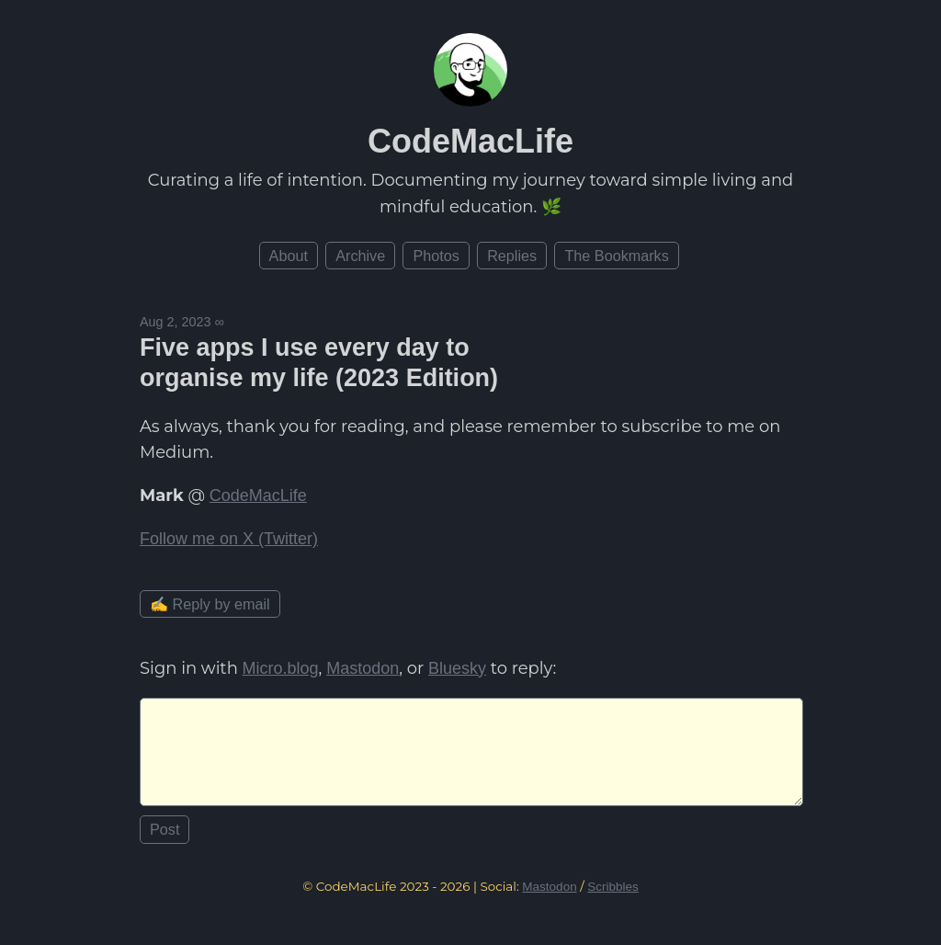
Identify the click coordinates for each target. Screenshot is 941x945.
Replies (512, 255)
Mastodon (362, 668)
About (288, 255)
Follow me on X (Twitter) (229, 538)
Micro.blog (281, 668)
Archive (360, 255)
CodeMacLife (470, 141)
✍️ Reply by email (210, 604)
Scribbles (613, 901)
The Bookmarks (616, 255)
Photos (436, 255)
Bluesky (457, 668)
